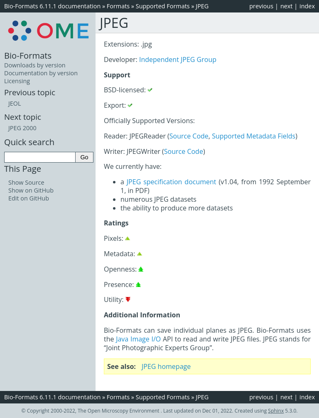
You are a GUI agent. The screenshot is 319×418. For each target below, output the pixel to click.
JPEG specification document (171, 181)
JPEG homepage (166, 366)
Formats (118, 6)
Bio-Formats (28, 55)
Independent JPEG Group (177, 59)
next (286, 6)
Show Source (26, 182)
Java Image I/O (138, 339)
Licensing (17, 81)
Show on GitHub (31, 190)
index (307, 6)
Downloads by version (35, 65)
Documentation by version (41, 73)
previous (261, 6)
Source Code (189, 136)
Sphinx (276, 410)
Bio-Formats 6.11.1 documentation (52, 6)
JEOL (14, 103)
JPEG (202, 6)
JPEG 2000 (22, 128)
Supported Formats (163, 6)
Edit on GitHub (28, 198)
